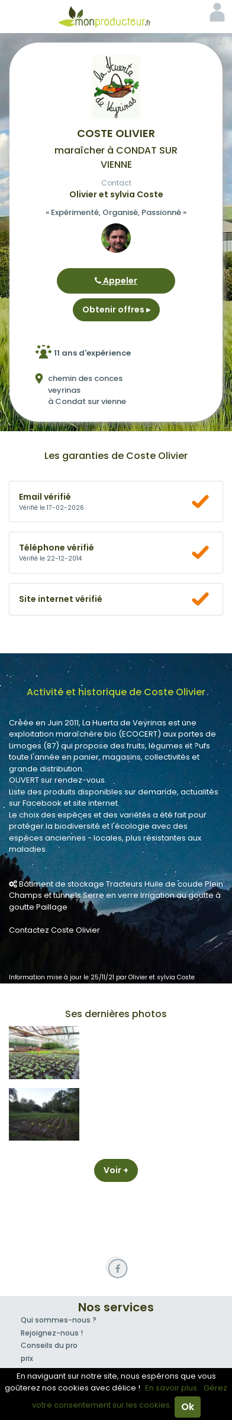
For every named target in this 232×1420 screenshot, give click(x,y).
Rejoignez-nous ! (52, 1333)
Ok (187, 1407)
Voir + (116, 1170)
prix (27, 1358)
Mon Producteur (116, 16)
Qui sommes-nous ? (58, 1320)
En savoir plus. (172, 1387)
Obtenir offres (116, 309)
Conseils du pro (49, 1345)
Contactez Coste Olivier (54, 930)
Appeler (116, 280)
